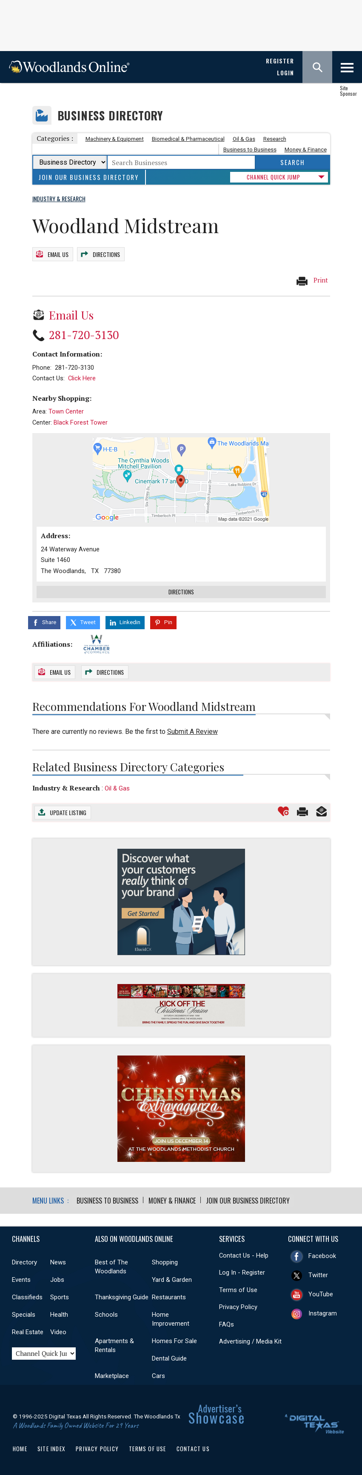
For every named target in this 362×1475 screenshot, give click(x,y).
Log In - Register (242, 1271)
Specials (23, 1313)
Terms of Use (238, 1288)
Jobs (57, 1278)
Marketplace (112, 1374)
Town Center (66, 410)
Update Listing (68, 811)
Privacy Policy (238, 1305)
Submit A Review (192, 730)
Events (21, 1278)
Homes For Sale (174, 1339)
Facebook (322, 1254)
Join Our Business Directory (89, 177)
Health (59, 1313)
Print (312, 279)
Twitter (318, 1273)
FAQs (226, 1323)
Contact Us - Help (243, 1254)
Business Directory (110, 115)
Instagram (322, 1311)
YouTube (320, 1292)
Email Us (58, 253)
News (58, 1260)
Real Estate (27, 1330)
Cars (158, 1374)
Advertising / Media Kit (250, 1340)
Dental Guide (169, 1357)
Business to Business (249, 149)
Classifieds (27, 1295)
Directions (106, 253)
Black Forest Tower (81, 421)
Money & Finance (306, 149)
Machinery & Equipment (115, 139)
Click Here (82, 377)
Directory (24, 1260)
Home (20, 1447)
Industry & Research (66, 786)
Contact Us (193, 1447)
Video (58, 1330)
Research (274, 139)
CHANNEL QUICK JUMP (273, 177)
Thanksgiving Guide (121, 1295)
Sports (59, 1295)
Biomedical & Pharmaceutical (188, 139)
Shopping (165, 1260)
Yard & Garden (172, 1278)
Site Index (51, 1447)
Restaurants (169, 1295)
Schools (106, 1313)
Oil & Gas (244, 139)
